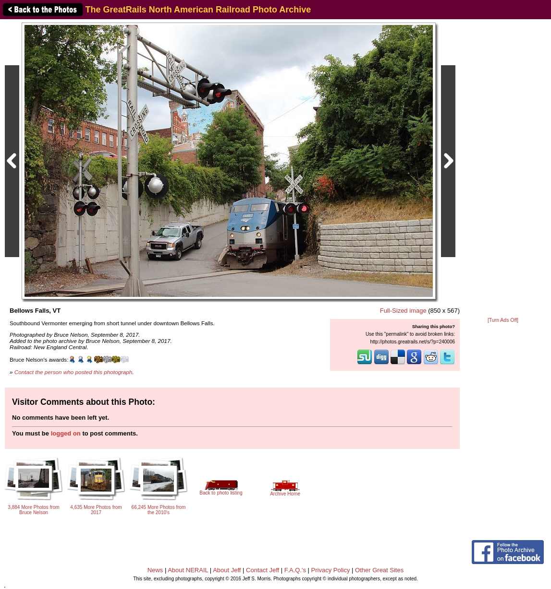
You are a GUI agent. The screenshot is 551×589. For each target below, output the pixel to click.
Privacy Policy (330, 570)
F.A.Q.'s (295, 570)
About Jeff (227, 570)
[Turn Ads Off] (503, 320)
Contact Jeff (262, 570)
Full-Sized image (403, 310)
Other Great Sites (379, 570)
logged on (66, 433)
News (155, 570)
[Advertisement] (503, 169)
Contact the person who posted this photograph (73, 372)
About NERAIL (188, 570)
